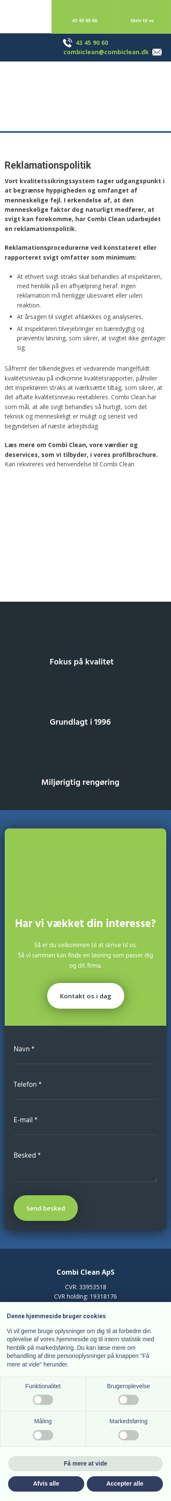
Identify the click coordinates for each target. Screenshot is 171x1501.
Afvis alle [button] (46, 1483)
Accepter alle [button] (124, 1483)
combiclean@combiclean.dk (106, 52)
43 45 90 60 (92, 42)
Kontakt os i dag (85, 996)
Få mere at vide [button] (85, 1463)
